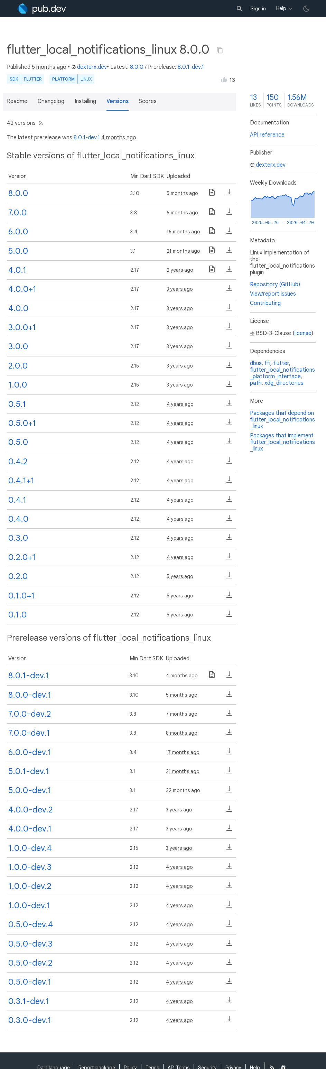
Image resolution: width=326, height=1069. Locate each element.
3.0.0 (18, 346)
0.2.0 (18, 576)
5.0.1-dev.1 (28, 771)
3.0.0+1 (22, 327)
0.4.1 (17, 500)
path (256, 383)
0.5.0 (18, 442)
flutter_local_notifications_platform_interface (282, 373)
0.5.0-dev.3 (30, 944)
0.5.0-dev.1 (29, 982)
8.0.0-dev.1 (29, 695)
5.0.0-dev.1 (29, 790)
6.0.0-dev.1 (29, 752)
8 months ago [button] (181, 733)
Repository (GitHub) (275, 284)
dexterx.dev (89, 67)
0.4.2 (17, 461)
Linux (86, 79)
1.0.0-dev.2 (29, 886)
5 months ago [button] (49, 67)
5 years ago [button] (180, 576)
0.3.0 (18, 538)
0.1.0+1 (21, 596)
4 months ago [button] (118, 137)
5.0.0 (18, 251)
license (303, 333)
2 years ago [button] (180, 270)
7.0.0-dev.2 (29, 714)
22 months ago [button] (183, 790)
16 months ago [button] (183, 232)
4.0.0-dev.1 (30, 829)
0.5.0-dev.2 (30, 963)
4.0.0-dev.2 (30, 810)
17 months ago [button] (182, 752)
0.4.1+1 (21, 480)
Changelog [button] (51, 101)
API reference (267, 134)
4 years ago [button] (180, 404)
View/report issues (273, 293)
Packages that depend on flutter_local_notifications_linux (282, 420)
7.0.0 (17, 212)
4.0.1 (17, 270)
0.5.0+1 (22, 423)
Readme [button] (17, 101)
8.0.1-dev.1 (191, 67)
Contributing (265, 303)
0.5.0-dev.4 (30, 924)
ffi (267, 363)
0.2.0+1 (22, 557)
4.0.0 (18, 308)
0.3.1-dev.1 (28, 1001)
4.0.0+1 (22, 289)
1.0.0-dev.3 (30, 867)
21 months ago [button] (183, 251)
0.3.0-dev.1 (29, 1020)
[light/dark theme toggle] (306, 8)
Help (281, 8)
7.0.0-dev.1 (29, 733)
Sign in (258, 9)
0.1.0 (17, 615)
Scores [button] (148, 101)
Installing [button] (85, 101)
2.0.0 (18, 366)
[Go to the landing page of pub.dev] (41, 8)
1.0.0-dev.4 (30, 848)
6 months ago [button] (182, 213)
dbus (256, 363)
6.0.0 (18, 231)
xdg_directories (284, 383)
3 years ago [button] (180, 289)
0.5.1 (17, 404)
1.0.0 (17, 385)
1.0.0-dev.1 (29, 905)
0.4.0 (18, 519)
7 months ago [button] (181, 714)
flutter (281, 363)
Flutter (32, 79)
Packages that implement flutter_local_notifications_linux (282, 442)
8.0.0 (136, 67)
